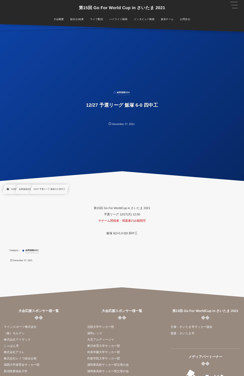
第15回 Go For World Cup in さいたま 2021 (122, 8)
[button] (234, 5)
